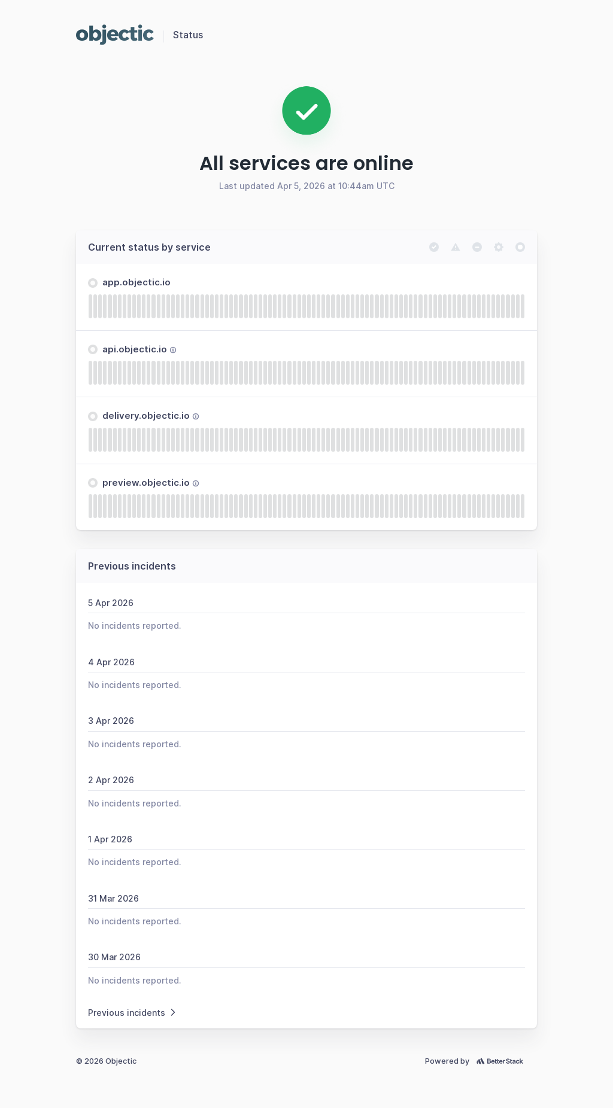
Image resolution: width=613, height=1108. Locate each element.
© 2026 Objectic (106, 1061)
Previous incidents (133, 1012)
